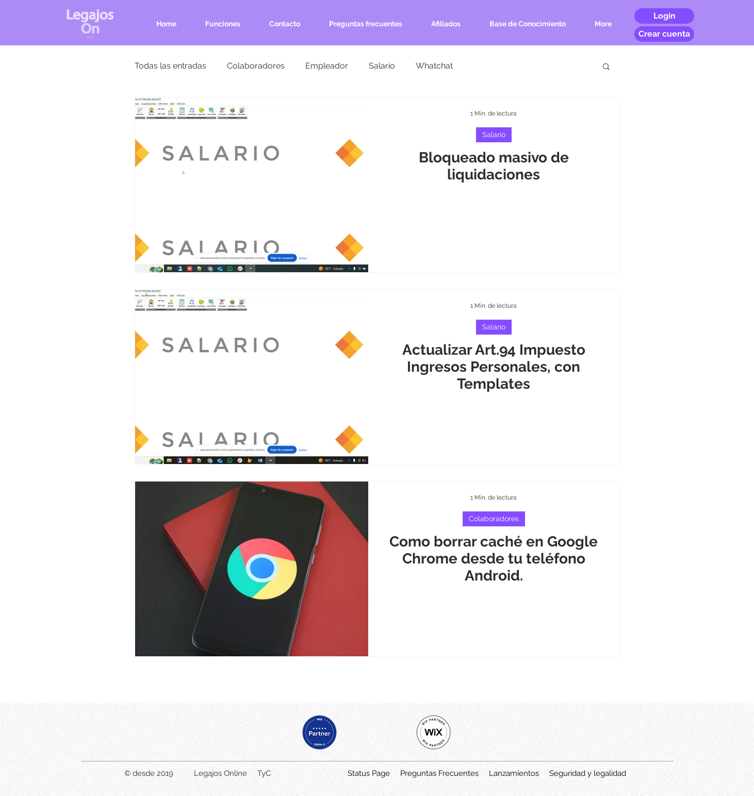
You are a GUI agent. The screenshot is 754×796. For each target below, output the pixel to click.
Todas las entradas (170, 66)
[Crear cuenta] (664, 34)
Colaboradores (256, 66)
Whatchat (434, 66)
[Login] (664, 16)
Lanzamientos (514, 773)
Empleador (326, 66)
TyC (264, 773)
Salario (382, 66)
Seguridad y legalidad (587, 773)
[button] (606, 67)
